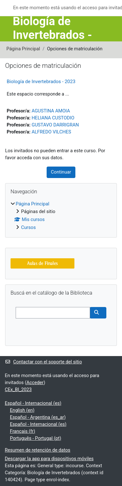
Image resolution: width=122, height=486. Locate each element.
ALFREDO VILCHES (51, 132)
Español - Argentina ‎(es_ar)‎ (38, 417)
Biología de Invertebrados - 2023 (41, 81)
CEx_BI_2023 (18, 389)
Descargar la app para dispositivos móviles (49, 458)
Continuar (61, 172)
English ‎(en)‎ (22, 410)
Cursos (28, 227)
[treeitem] (61, 216)
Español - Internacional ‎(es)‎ (33, 403)
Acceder (35, 382)
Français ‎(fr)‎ (22, 431)
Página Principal (23, 49)
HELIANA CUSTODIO (53, 118)
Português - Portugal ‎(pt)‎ (35, 438)
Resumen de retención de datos (37, 450)
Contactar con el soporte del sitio (43, 362)
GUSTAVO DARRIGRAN (55, 125)
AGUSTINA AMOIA (51, 111)
